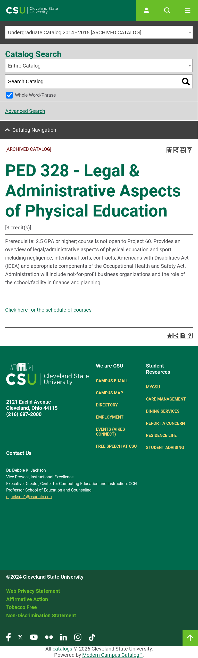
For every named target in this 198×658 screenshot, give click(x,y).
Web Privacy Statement (33, 591)
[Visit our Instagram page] (77, 637)
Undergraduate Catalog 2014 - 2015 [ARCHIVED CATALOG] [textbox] (74, 32)
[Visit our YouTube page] (34, 637)
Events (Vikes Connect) (110, 432)
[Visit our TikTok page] (92, 637)
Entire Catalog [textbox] (24, 66)
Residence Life (161, 435)
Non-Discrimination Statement (41, 615)
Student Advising (165, 447)
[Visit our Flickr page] (49, 637)
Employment (109, 417)
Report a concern (165, 423)
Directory (107, 405)
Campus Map (109, 392)
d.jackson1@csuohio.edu (29, 496)
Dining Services (162, 411)
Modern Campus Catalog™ (112, 655)
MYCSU (153, 387)
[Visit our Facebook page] (8, 637)
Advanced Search (25, 111)
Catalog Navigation (34, 130)
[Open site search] (167, 10)
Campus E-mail (112, 380)
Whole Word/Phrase (35, 95)
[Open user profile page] (146, 10)
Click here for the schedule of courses (48, 310)
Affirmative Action (27, 599)
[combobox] (99, 32)
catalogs (62, 649)
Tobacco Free (21, 607)
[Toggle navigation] (187, 10)
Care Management (166, 399)
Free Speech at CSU (116, 446)
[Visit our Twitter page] (20, 637)
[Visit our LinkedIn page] (63, 637)
